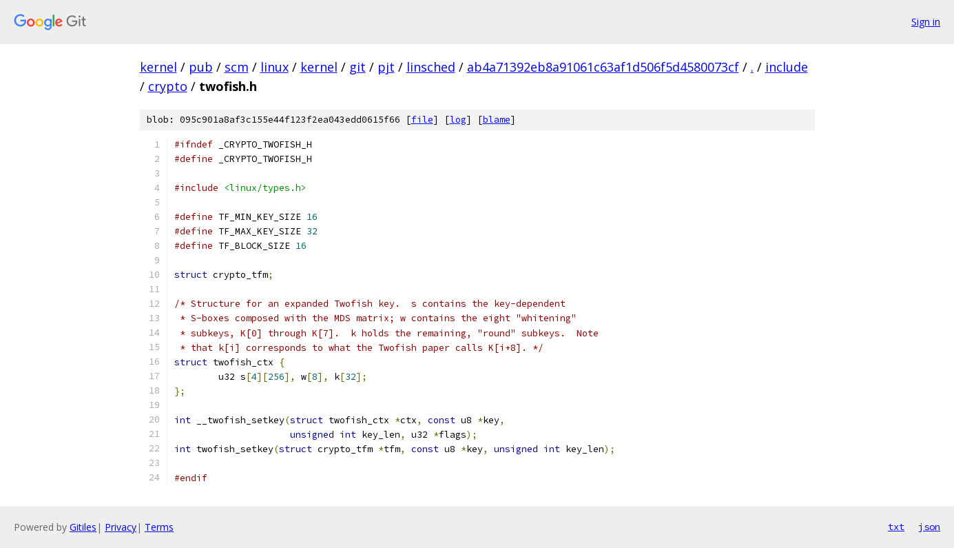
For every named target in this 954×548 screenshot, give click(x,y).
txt (896, 526)
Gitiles (83, 527)
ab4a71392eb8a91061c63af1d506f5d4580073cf (603, 67)
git (357, 67)
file (422, 119)
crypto (167, 86)
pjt (386, 67)
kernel (158, 67)
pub (201, 67)
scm (237, 67)
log (458, 119)
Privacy (120, 527)
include (786, 67)
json (929, 526)
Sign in (925, 21)
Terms (159, 527)
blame (496, 119)
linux (274, 67)
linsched (430, 67)
